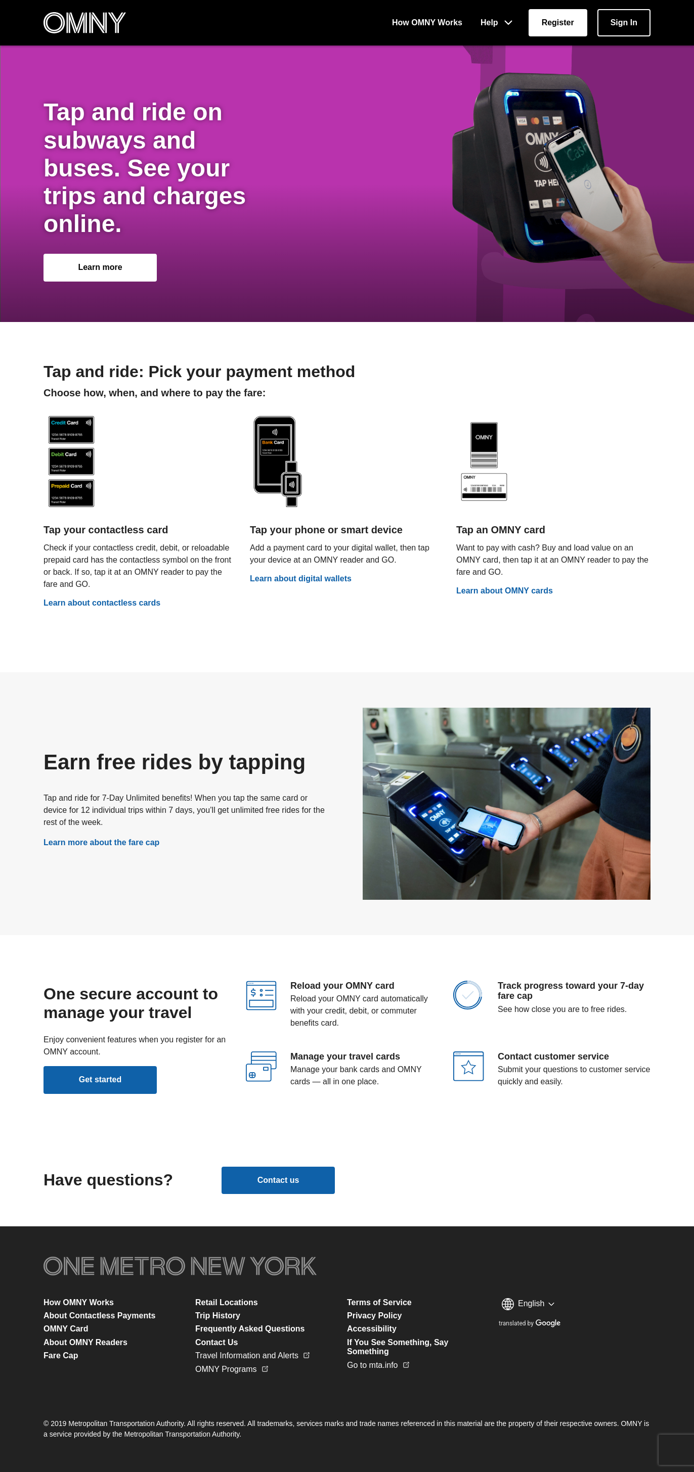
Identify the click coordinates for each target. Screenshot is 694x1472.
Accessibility (372, 1328)
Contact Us (216, 1342)
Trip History (217, 1315)
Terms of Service (379, 1302)
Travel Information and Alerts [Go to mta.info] (253, 1355)
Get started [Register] (100, 1079)
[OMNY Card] (553, 505)
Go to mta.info (378, 1365)
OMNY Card (66, 1328)
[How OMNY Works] (427, 22)
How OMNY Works (79, 1302)
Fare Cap (61, 1355)
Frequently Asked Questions (250, 1328)
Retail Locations (226, 1302)
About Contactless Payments (99, 1315)
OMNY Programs (232, 1369)
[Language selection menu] (528, 1304)
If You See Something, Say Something (397, 1347)
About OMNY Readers (85, 1342)
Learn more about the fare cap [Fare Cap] (101, 842)
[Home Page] (85, 22)
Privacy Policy (374, 1315)
